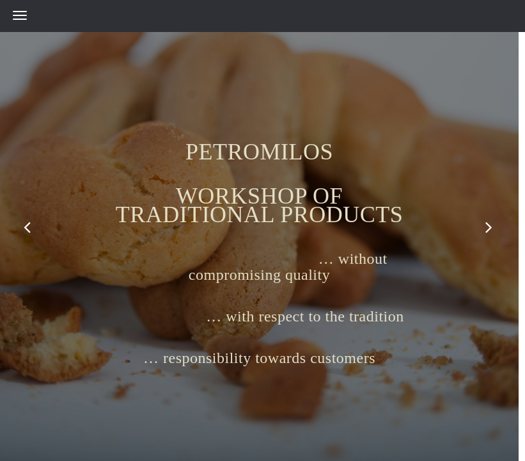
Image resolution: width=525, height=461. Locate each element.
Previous (29, 227)
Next (490, 227)
